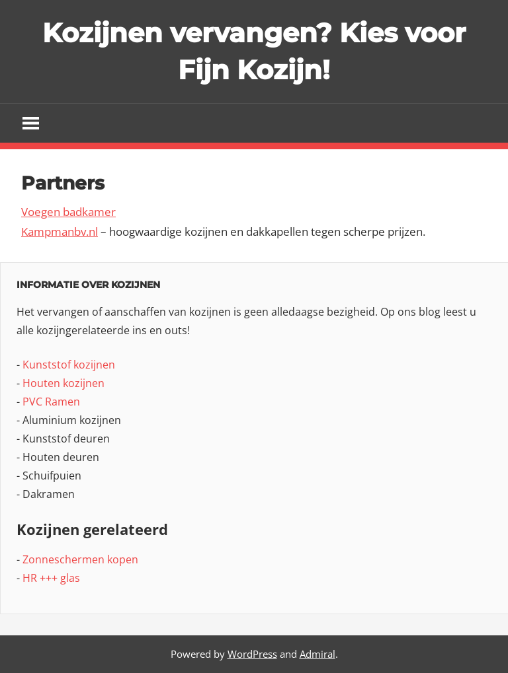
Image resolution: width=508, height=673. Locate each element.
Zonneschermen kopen (80, 559)
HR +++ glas (51, 578)
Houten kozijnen (63, 383)
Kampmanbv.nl (59, 231)
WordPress (252, 653)
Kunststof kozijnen (68, 364)
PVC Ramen (51, 401)
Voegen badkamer (68, 211)
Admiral (317, 653)
